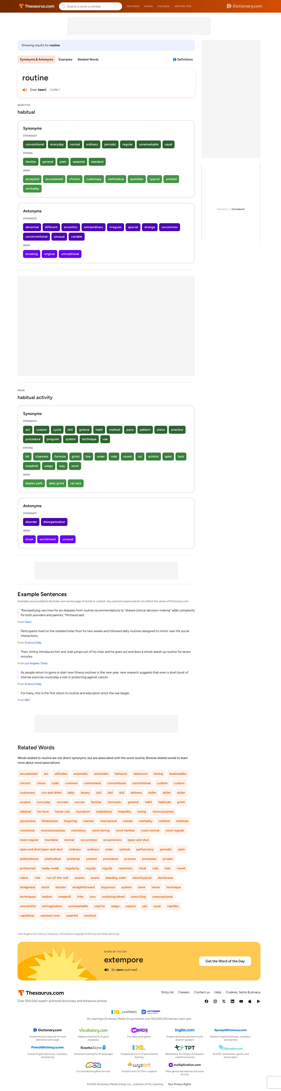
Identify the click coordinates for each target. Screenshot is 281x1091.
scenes (79, 878)
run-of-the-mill (57, 878)
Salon (28, 622)
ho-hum (43, 811)
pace (129, 430)
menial (128, 821)
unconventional (36, 236)
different (51, 227)
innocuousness (163, 811)
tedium (47, 896)
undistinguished (113, 896)
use (105, 439)
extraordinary (93, 227)
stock (45, 887)
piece (161, 430)
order (101, 456)
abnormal (32, 227)
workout (90, 915)
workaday (32, 188)
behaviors (141, 774)
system (70, 439)
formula (59, 456)
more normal (150, 830)
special (133, 227)
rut (140, 456)
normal (75, 144)
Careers (183, 992)
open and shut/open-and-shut (41, 849)
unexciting (138, 896)
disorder (31, 522)
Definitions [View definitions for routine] (185, 59)
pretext (91, 859)
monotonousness (53, 830)
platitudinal (53, 859)
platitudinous (29, 859)
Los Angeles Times (36, 663)
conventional (34, 144)
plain (63, 162)
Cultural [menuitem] (164, 6)
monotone (27, 830)
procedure (32, 439)
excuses (62, 802)
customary (94, 179)
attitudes (61, 774)
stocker (60, 887)
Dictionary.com (244, 6)
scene (95, 878)
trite (80, 896)
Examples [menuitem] (65, 59)
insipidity (124, 811)
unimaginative (52, 906)
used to (99, 906)
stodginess (27, 887)
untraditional (70, 254)
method (114, 430)
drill (70, 430)
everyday (57, 144)
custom (41, 430)
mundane (51, 840)
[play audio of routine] (24, 89)
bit (27, 456)
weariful (72, 915)
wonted (171, 179)
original (49, 254)
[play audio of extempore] (106, 969)
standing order (115, 878)
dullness (136, 792)
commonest (92, 783)
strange (149, 227)
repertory (126, 868)
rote (114, 456)
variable (76, 236)
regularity (72, 868)
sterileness (165, 878)
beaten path (34, 483)
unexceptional (162, 896)
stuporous (108, 887)
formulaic (114, 802)
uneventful (27, 906)
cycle (57, 430)
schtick (153, 456)
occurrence (88, 840)
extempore (123, 959)
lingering (70, 821)
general (47, 162)
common (71, 783)
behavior (121, 774)
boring (158, 774)
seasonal (79, 162)
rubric (24, 878)
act (27, 430)
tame (141, 887)
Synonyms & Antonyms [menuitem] (36, 59)
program (53, 439)
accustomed (54, 179)
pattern (145, 430)
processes (149, 859)
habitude (164, 802)
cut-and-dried (51, 792)
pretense (73, 859)
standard (97, 162)
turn (93, 896)
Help (217, 992)
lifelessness (50, 821)
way (62, 466)
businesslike (177, 774)
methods (182, 821)
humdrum (83, 811)
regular (127, 144)
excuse (80, 802)
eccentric (71, 227)
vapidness (27, 915)
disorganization (54, 522)
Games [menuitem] (148, 6)
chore (41, 783)
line (88, 456)
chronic (74, 179)
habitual (25, 811)
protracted (27, 868)
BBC (27, 700)
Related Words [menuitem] (88, 59)
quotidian (136, 179)
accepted (32, 179)
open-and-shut (138, 840)
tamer (156, 887)
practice (177, 430)
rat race (75, 483)
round (127, 456)
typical (155, 179)
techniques (28, 896)
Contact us (202, 992)
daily (71, 792)
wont (75, 466)
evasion (25, 802)
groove (84, 430)
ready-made (50, 868)
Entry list (168, 992)
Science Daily (33, 642)
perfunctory (145, 849)
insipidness (104, 811)
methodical (116, 179)
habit (99, 430)
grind (75, 456)
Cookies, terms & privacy (243, 992)
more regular (175, 830)
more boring (101, 830)
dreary (85, 792)
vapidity (173, 906)
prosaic (168, 859)
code (55, 783)
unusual (59, 236)
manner (88, 821)
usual (168, 144)
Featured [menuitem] (133, 6)
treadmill (31, 466)
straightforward (83, 887)
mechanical (108, 821)
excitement (48, 539)
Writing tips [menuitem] (183, 6)
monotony (78, 830)
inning (141, 811)
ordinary (92, 144)
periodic (110, 144)
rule (37, 878)
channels (41, 456)
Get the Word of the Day (225, 961)
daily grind (56, 483)
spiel (168, 456)
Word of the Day (115, 951)
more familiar (125, 830)
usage (48, 466)
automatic (81, 774)
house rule (62, 811)
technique (89, 439)
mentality (145, 821)
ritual (142, 868)
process (130, 859)
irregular (115, 227)
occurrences (112, 840)
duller (152, 792)
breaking (31, 254)
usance (131, 906)
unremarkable (149, 144)
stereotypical (142, 878)
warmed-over (50, 915)
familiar (30, 162)
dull (98, 792)
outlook (124, 849)
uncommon (170, 227)
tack (181, 456)
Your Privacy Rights (179, 1084)
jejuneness (27, 821)
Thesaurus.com (36, 6)
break (29, 539)
